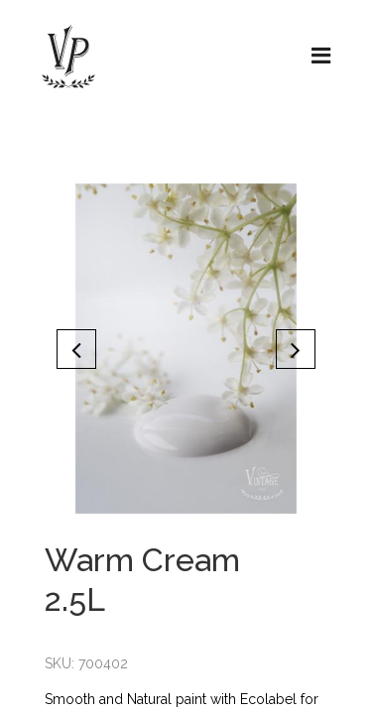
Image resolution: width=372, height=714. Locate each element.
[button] (76, 349)
